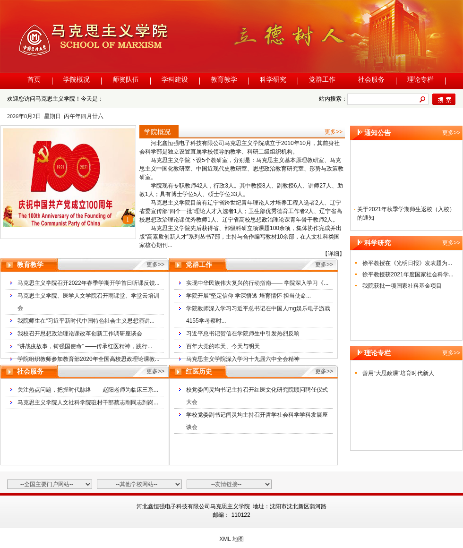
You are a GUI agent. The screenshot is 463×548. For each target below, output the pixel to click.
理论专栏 (420, 79)
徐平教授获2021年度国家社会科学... (408, 274)
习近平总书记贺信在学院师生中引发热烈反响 (243, 333)
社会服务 (371, 79)
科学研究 (273, 79)
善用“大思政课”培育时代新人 (398, 373)
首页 (34, 79)
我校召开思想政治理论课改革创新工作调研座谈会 (79, 333)
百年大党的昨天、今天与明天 (223, 346)
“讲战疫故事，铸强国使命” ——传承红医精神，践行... (84, 346)
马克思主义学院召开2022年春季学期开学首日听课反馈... (88, 283)
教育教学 (224, 79)
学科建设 (175, 79)
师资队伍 (125, 79)
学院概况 (76, 79)
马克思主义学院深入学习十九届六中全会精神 (243, 359)
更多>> (334, 131)
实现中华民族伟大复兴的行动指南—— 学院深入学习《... (257, 283)
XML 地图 (231, 539)
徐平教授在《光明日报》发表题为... (407, 263)
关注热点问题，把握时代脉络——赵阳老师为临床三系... (87, 389)
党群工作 (322, 79)
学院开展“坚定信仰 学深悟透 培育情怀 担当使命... (248, 295)
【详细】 (333, 253)
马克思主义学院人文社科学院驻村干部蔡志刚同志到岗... (87, 402)
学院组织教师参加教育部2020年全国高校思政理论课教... (88, 359)
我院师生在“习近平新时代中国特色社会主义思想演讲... (85, 320)
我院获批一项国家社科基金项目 (402, 286)
